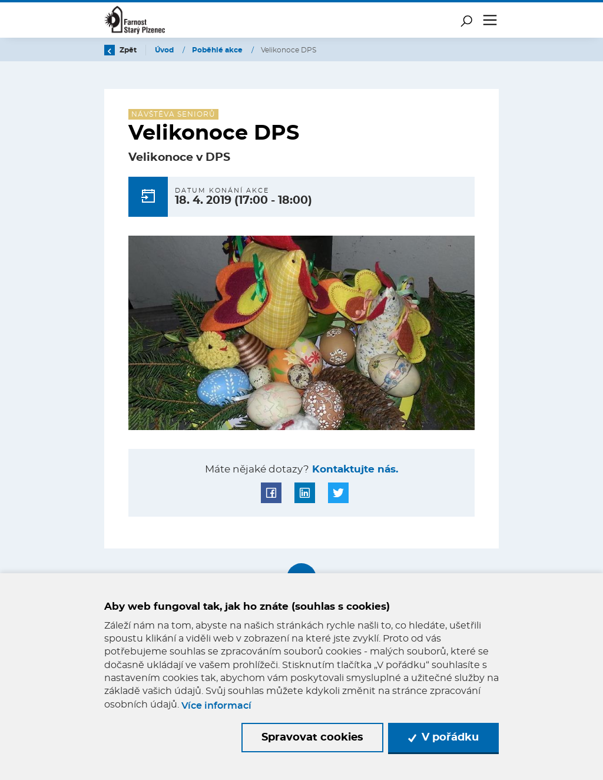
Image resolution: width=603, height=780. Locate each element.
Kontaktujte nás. (353, 469)
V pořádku (443, 737)
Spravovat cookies (312, 737)
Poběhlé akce (218, 50)
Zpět (120, 50)
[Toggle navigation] (490, 20)
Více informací (216, 705)
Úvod (165, 50)
